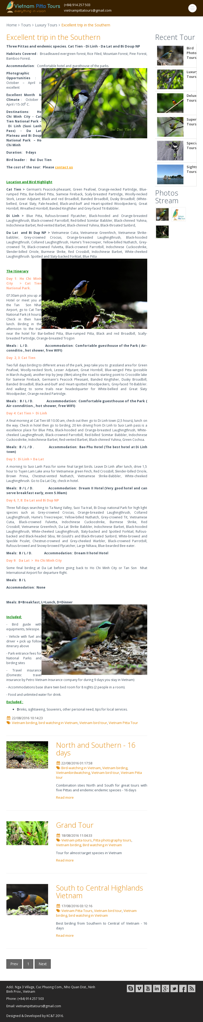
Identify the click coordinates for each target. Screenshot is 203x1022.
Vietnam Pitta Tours (77, 910)
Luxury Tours (46, 24)
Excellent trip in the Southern (53, 37)
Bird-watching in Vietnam (81, 767)
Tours (26, 24)
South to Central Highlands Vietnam (99, 892)
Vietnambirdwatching (73, 772)
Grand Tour (75, 825)
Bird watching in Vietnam (102, 845)
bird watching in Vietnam (58, 722)
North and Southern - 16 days (95, 749)
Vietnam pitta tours (76, 840)
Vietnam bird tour (93, 722)
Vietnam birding (24, 722)
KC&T (51, 1016)
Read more (65, 797)
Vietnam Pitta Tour (123, 722)
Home (11, 24)
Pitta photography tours (112, 840)
